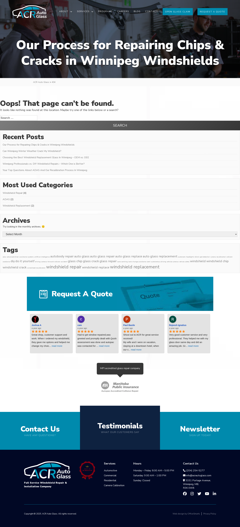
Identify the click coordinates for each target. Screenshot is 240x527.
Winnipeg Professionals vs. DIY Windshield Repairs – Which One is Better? (44, 164)
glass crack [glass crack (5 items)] (91, 261)
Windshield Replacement (16, 205)
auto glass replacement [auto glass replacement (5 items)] (160, 256)
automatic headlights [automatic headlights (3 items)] (186, 257)
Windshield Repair (13, 193)
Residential (110, 480)
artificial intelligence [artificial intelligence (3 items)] (42, 257)
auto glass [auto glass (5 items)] (81, 256)
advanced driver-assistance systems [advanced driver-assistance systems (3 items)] (20, 257)
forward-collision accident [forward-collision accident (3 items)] (57, 261)
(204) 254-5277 (194, 470)
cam (80, 325)
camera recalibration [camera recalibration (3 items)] (218, 257)
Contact (151, 11)
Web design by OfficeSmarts (186, 513)
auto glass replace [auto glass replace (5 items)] (128, 256)
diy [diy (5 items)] (13, 261)
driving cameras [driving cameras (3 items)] (41, 261)
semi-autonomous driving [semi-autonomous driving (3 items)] (156, 261)
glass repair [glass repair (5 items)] (108, 261)
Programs (105, 11)
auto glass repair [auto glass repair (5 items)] (102, 256)
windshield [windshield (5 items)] (198, 261)
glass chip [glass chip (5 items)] (75, 261)
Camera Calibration (114, 485)
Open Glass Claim (177, 11)
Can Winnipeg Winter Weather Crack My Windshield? (32, 151)
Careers (123, 11)
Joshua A (36, 325)
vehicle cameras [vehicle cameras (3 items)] (173, 261)
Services (83, 11)
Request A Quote (212, 11)
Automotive (110, 470)
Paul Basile (129, 325)
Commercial (110, 475)
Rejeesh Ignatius (177, 325)
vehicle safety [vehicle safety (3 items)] (184, 261)
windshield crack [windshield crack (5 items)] (15, 267)
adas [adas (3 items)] (4, 257)
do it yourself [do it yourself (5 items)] (24, 261)
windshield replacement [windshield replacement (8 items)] (135, 267)
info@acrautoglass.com (197, 475)
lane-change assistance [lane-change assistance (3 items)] (137, 261)
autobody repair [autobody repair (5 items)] (62, 256)
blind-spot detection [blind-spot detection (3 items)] (202, 257)
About (64, 11)
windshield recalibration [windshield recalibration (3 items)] (36, 268)
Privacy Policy (209, 513)
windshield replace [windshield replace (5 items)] (95, 267)
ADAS (6, 199)
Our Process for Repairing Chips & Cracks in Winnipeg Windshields (39, 144)
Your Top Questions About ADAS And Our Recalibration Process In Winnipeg (45, 170)
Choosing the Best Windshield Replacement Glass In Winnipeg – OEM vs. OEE (46, 157)
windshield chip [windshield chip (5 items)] (217, 261)
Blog (137, 11)
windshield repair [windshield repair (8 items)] (63, 267)
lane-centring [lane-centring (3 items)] (122, 261)
